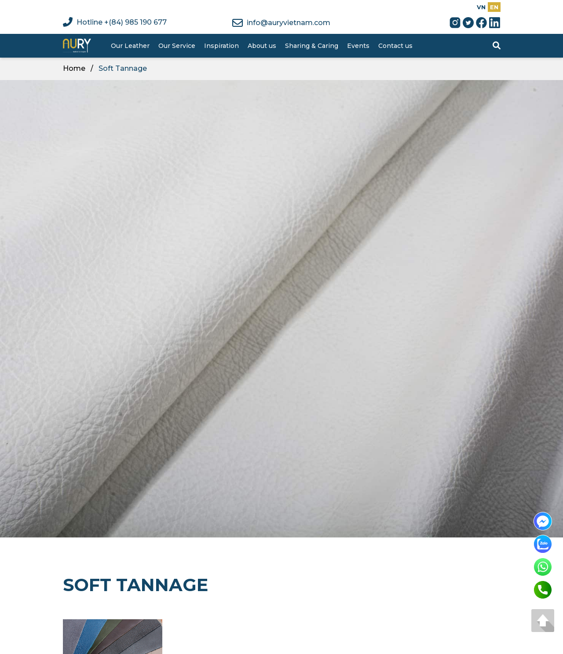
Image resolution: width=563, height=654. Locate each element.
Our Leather (130, 46)
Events (358, 46)
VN (481, 7)
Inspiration (221, 46)
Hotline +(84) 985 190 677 (115, 22)
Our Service (176, 46)
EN (494, 7)
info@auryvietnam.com (281, 22)
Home (74, 68)
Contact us (395, 46)
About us (262, 46)
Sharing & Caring (311, 46)
